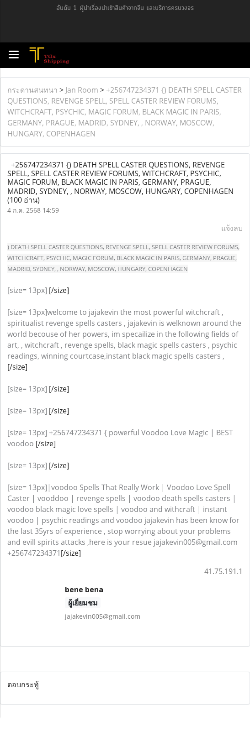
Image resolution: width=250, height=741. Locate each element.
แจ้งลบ (232, 228)
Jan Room (81, 90)
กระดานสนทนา (32, 90)
